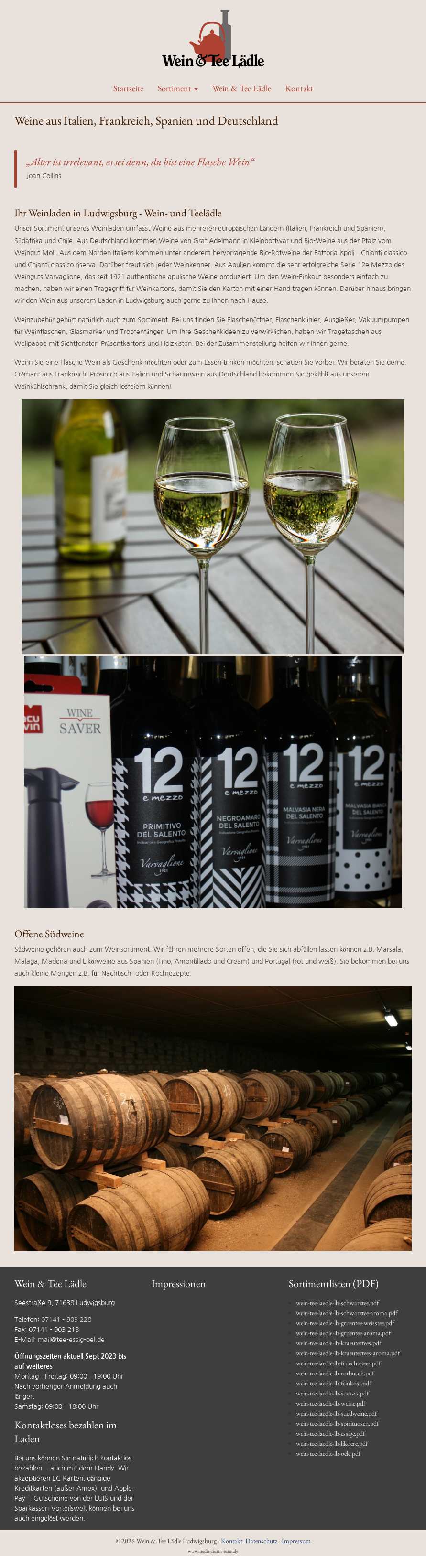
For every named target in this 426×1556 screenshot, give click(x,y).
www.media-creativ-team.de (213, 1551)
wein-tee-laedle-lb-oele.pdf (328, 1453)
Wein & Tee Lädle (241, 88)
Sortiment (178, 88)
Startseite (128, 88)
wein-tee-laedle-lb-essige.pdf (330, 1433)
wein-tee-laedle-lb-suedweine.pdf (336, 1413)
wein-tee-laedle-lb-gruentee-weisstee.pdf (345, 1323)
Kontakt (299, 88)
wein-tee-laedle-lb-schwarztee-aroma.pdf (346, 1313)
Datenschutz (261, 1540)
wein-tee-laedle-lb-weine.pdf (330, 1403)
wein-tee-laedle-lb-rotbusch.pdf (335, 1373)
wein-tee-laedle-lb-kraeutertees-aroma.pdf (348, 1353)
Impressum (296, 1540)
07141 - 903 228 (66, 1319)
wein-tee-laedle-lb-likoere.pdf (332, 1443)
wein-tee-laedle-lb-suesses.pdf (332, 1393)
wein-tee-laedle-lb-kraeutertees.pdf (338, 1343)
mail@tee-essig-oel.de (71, 1339)
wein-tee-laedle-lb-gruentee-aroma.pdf (343, 1333)
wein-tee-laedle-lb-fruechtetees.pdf (338, 1363)
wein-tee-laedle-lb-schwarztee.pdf (337, 1302)
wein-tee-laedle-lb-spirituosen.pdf (337, 1423)
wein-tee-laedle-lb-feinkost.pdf (333, 1383)
